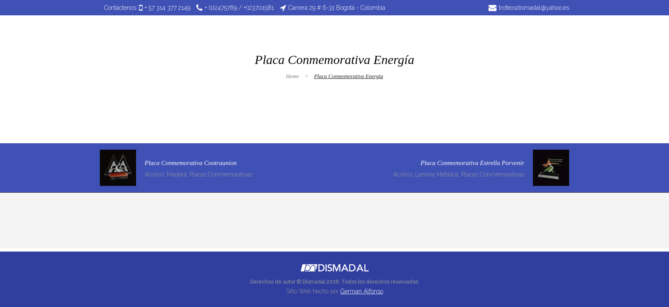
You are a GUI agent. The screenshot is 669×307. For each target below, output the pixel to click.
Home (292, 76)
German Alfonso (361, 291)
